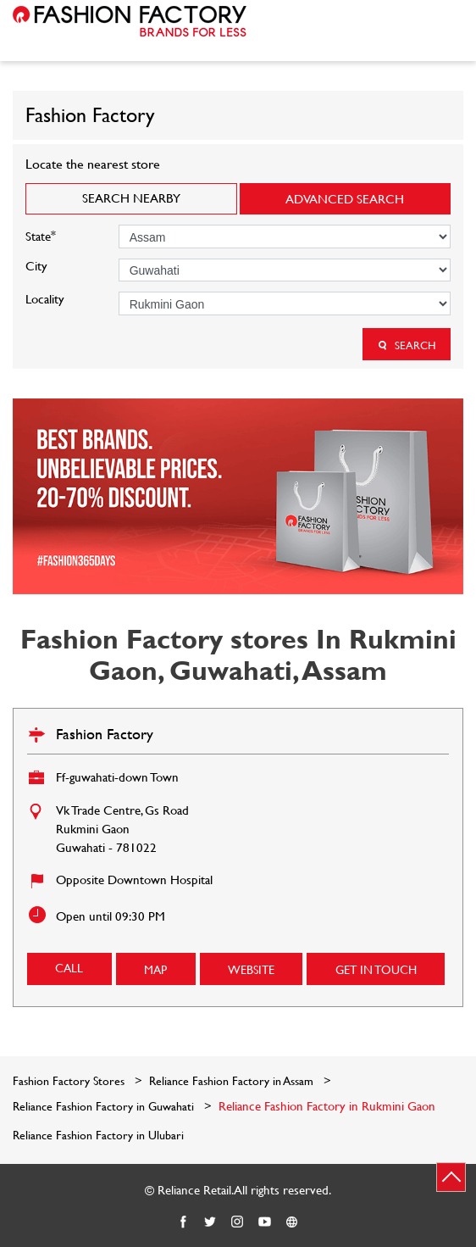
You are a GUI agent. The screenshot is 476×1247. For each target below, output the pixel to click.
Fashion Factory (104, 733)
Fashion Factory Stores (70, 1080)
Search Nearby (131, 198)
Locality (44, 299)
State (40, 234)
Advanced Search (344, 199)
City (36, 266)
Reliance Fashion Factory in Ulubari (98, 1135)
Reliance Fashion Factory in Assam (231, 1080)
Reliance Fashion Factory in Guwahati (103, 1106)
